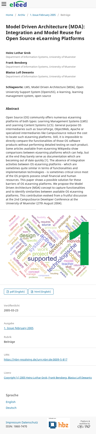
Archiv (21, 15)
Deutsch (11, 408)
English (11, 402)
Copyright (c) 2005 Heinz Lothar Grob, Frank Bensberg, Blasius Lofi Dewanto (48, 377)
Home (9, 15)
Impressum (13, 422)
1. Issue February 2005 (43, 15)
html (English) (42, 291)
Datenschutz (30, 422)
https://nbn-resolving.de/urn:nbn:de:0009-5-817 (35, 359)
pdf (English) (17, 291)
